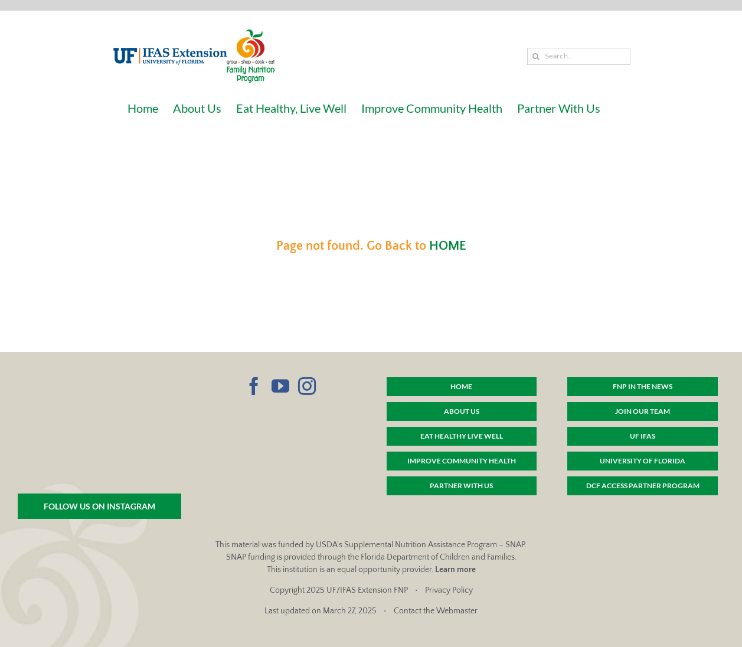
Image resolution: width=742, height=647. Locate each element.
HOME (447, 245)
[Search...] (578, 56)
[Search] (535, 56)
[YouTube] (280, 386)
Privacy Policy (449, 590)
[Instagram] (307, 386)
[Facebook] (254, 386)
